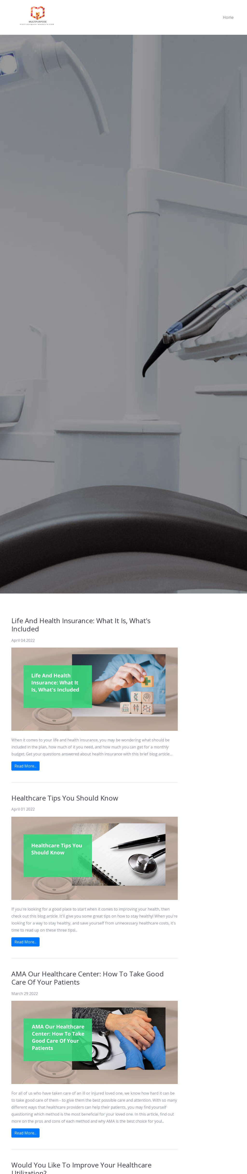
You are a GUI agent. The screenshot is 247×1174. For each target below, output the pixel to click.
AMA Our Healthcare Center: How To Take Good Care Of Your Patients (87, 978)
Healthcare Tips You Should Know (64, 797)
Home (228, 17)
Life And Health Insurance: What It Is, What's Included (81, 624)
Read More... (25, 766)
